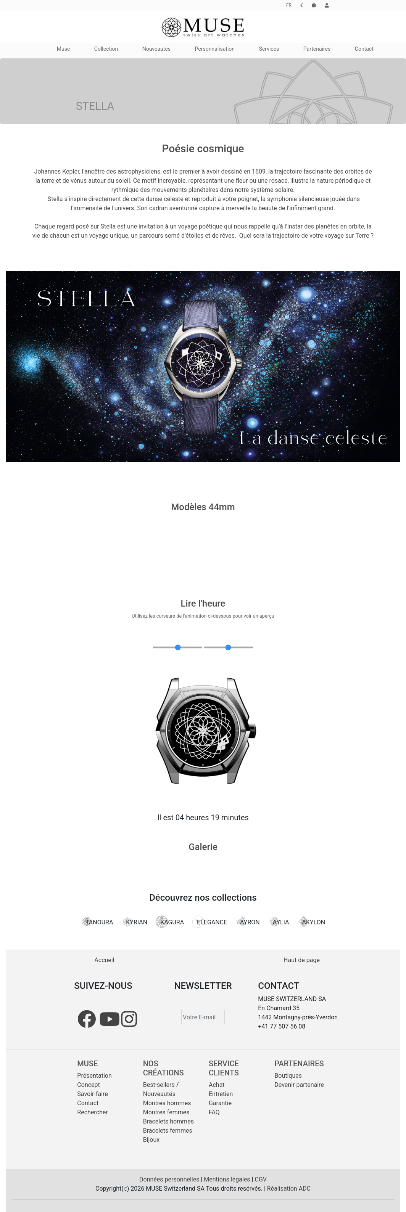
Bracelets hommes (168, 1121)
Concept (88, 1084)
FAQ (214, 1112)
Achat (217, 1084)
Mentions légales (227, 1179)
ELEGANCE (209, 922)
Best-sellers (159, 1084)
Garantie (220, 1103)
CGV (261, 1179)
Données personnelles (170, 1179)
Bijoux (151, 1139)
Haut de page (302, 960)
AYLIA (278, 922)
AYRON (247, 922)
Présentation (94, 1075)
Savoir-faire (92, 1094)
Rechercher (92, 1112)
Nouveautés (159, 1094)
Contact (87, 1103)
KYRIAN (134, 922)
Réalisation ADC (289, 1188)
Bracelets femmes (167, 1130)
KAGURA (170, 922)
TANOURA (97, 922)
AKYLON (311, 922)
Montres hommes (167, 1103)
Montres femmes (166, 1112)
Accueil (104, 960)
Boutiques (288, 1075)
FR (289, 5)
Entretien (221, 1094)
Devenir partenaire (299, 1084)
